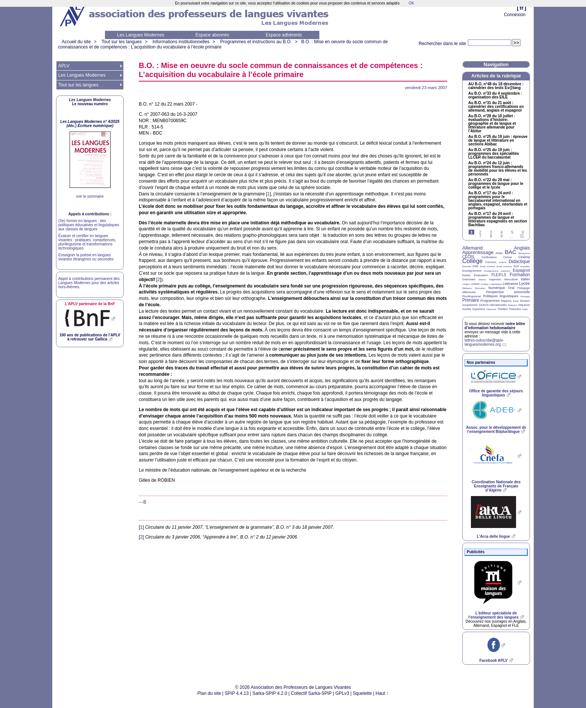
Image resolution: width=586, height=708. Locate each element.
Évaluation (481, 275)
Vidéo (525, 309)
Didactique (519, 261)
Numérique (496, 288)
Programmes (490, 301)
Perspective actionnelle (508, 292)
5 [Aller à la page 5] (512, 232)
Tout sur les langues (122, 41)
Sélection (512, 305)
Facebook (493, 660)
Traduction (515, 309)
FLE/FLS (498, 275)
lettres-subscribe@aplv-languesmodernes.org (484, 342)
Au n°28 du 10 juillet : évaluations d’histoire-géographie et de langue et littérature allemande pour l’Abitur (492, 123)
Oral (511, 288)
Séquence (524, 305)
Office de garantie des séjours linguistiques (496, 393)
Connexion (514, 14)
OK (411, 3)
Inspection (495, 279)
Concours (490, 262)
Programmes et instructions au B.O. (256, 41)
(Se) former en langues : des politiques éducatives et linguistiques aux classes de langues (88, 225)
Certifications (488, 257)
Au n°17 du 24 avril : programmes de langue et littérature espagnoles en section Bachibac (497, 219)
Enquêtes (525, 266)
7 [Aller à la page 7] (480, 236)
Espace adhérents (284, 35)
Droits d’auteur (487, 266)
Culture (502, 262)
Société (466, 309)
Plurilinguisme (471, 296)
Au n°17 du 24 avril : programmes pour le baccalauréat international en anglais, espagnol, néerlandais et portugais (497, 200)
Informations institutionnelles (180, 41)
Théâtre (502, 309)
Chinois (507, 257)
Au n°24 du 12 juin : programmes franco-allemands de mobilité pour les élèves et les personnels (497, 168)
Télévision (491, 309)
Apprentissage (477, 252)
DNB (475, 266)
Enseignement (471, 270)
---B (142, 502)
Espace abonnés (212, 35)
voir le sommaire (89, 196)
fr (521, 8)
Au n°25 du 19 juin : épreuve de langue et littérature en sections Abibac (497, 140)
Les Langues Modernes (140, 35)
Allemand (472, 248)
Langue (466, 284)
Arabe (499, 253)
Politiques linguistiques (500, 296)
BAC (510, 252)
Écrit (516, 266)
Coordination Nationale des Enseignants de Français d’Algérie (496, 486)
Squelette (362, 693)
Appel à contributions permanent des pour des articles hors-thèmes (89, 283)
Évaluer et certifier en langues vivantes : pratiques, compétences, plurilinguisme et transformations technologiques (87, 242)
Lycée (524, 283)
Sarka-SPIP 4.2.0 (269, 693)
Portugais (525, 296)
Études (466, 275)
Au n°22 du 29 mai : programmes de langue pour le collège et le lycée (495, 183)
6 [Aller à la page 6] (523, 232)
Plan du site (209, 693)
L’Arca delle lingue (493, 536)
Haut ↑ (382, 693)
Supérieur (478, 309)
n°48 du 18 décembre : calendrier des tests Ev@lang (496, 86)
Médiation (467, 288)
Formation (520, 274)
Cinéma (524, 257)
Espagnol (521, 270)
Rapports (506, 301)
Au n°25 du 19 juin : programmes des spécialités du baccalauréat (493, 153)
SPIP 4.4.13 (237, 693)
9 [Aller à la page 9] (502, 236)
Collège (472, 261)
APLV (64, 65)
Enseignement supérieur (497, 271)
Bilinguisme (524, 253)
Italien (525, 279)
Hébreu (482, 279)
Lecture (475, 284)
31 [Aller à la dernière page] (522, 236)
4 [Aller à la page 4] (502, 232)
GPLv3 (342, 693)
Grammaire (468, 279)
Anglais (522, 248)
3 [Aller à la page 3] (491, 232)
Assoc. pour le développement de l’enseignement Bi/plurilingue (496, 429)
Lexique (485, 284)
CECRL (468, 257)
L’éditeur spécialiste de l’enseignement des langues (493, 615)
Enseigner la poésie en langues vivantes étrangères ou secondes (86, 257)
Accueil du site (76, 41)
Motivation (480, 288)
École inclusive (504, 266)
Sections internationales (493, 305)
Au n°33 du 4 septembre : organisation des (495, 95)
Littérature (510, 284)
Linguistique (496, 284)
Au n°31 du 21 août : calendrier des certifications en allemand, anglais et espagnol (496, 106)
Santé (516, 301)
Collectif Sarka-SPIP (311, 693)
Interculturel (511, 279)
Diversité (466, 266)
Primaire (470, 300)
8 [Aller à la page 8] (491, 236)
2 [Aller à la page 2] (480, 232)
